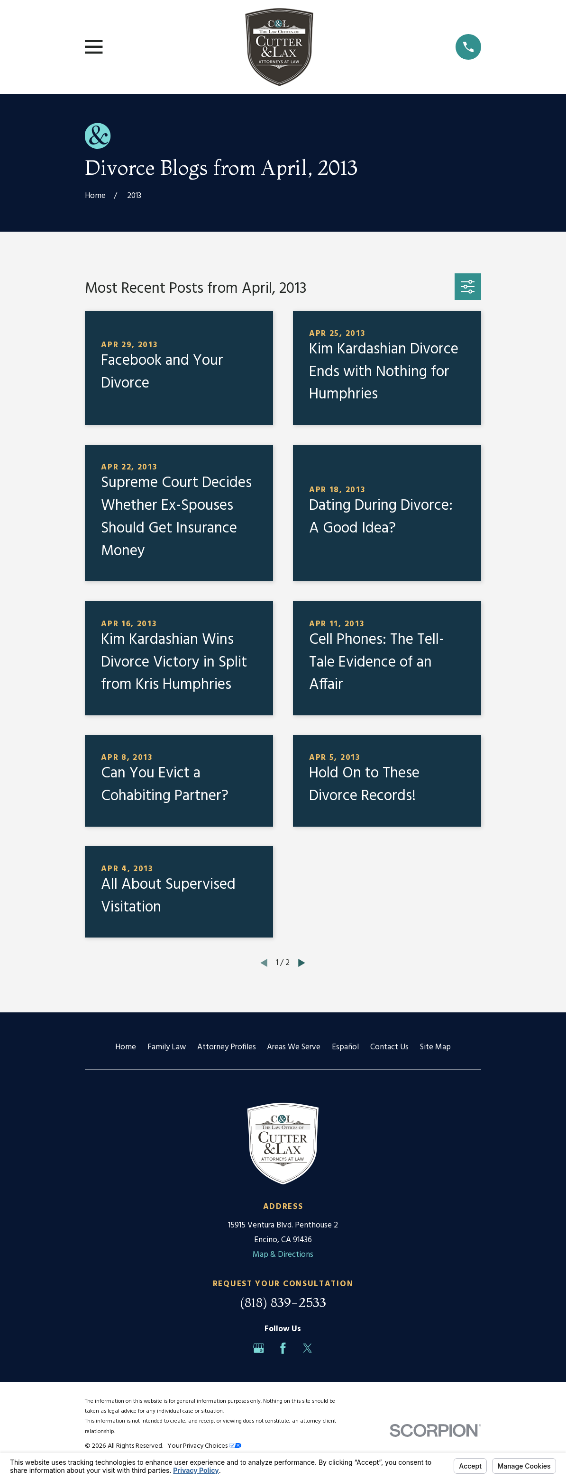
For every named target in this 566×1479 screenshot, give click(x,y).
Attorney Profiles (226, 1047)
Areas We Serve (293, 1047)
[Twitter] (307, 1348)
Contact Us (389, 1047)
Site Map (435, 1047)
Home (125, 1047)
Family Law (166, 1047)
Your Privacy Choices (204, 1446)
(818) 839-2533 (283, 1302)
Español (345, 1047)
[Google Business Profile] (259, 1348)
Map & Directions (283, 1254)
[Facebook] (283, 1348)
